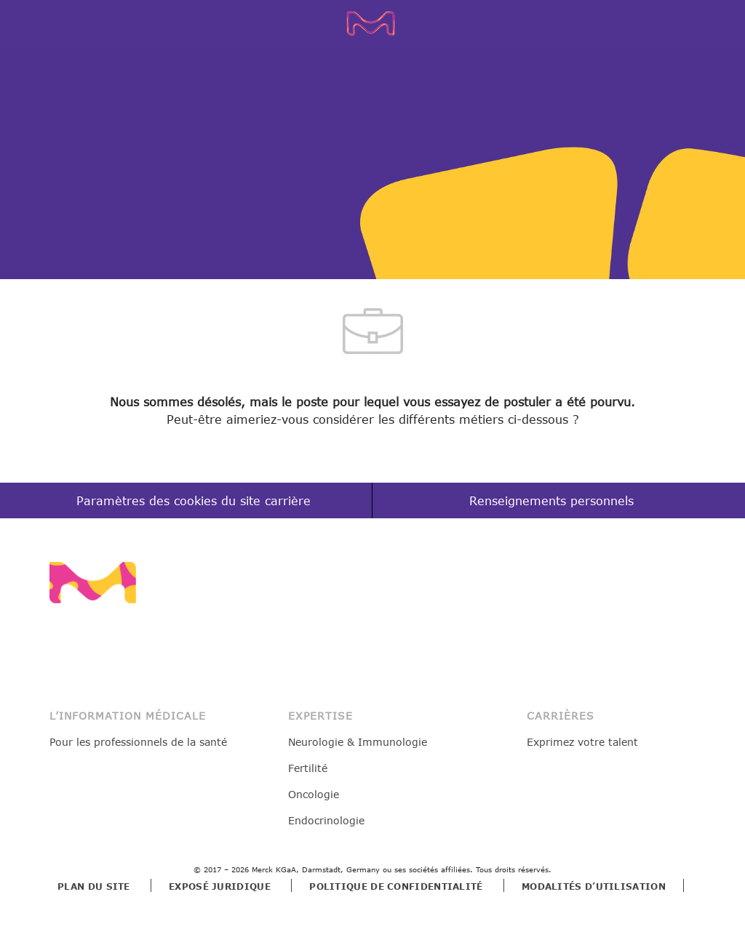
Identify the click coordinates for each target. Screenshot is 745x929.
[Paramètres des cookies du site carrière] (193, 501)
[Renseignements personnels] (551, 501)
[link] (92, 582)
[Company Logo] (375, 22)
